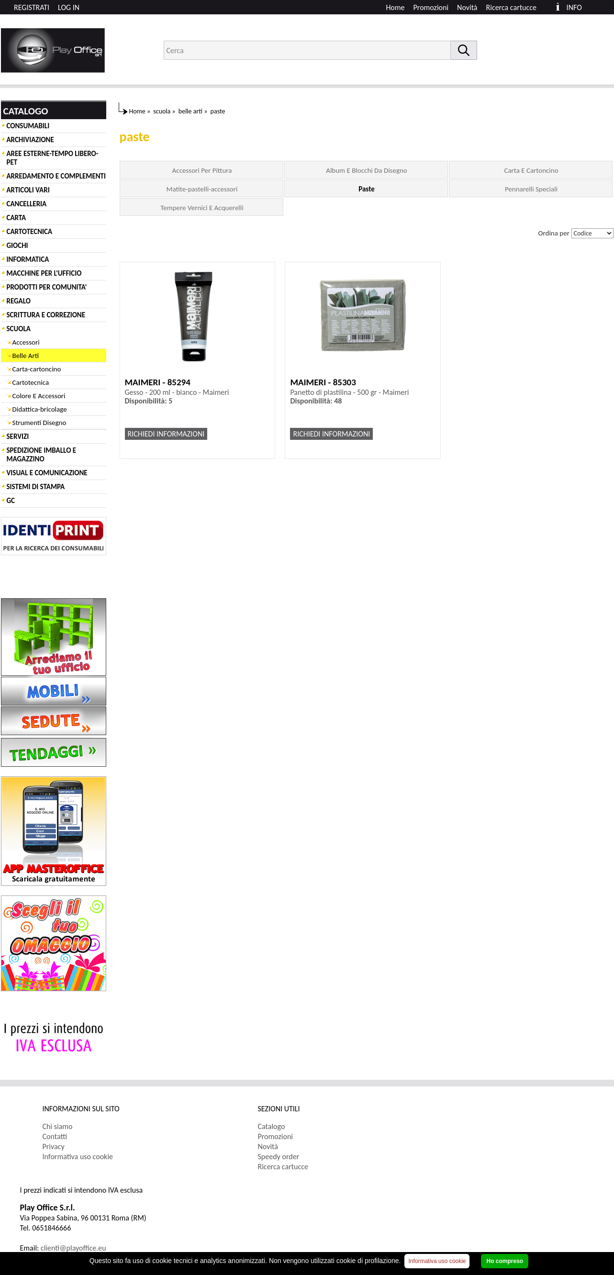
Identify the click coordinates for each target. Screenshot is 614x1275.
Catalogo (271, 1126)
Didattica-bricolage (39, 409)
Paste (366, 189)
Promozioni (431, 7)
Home (395, 7)
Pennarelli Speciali (531, 189)
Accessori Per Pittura (202, 170)
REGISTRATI (31, 7)
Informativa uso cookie (78, 1156)
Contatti (55, 1136)
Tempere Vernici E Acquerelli (201, 207)
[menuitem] (515, 7)
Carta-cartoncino (36, 369)
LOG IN (68, 7)
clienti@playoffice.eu (73, 1248)
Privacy (54, 1146)
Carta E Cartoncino (531, 170)
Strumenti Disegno (39, 422)
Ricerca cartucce (511, 7)
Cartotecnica (30, 382)
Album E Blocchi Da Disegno (366, 170)
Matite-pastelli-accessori (202, 189)
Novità (467, 7)
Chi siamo (58, 1126)
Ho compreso (504, 1261)
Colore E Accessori (39, 395)
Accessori (26, 342)
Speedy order (279, 1156)
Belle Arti (25, 355)
